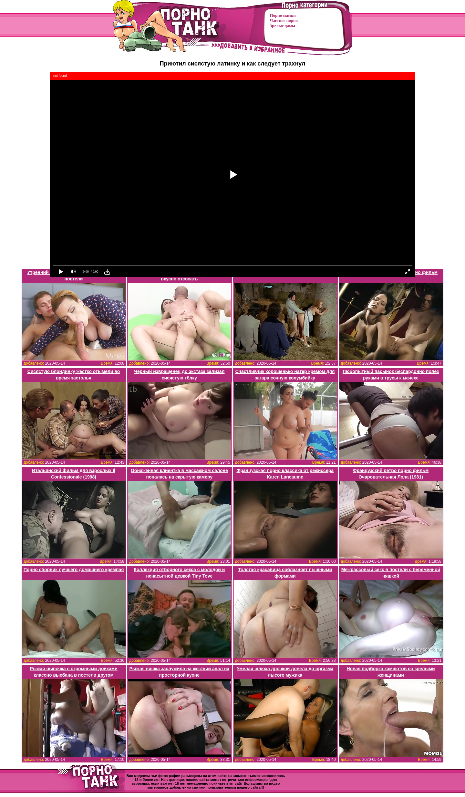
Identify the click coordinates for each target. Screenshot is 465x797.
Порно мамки (283, 15)
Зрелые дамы (282, 25)
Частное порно (284, 20)
